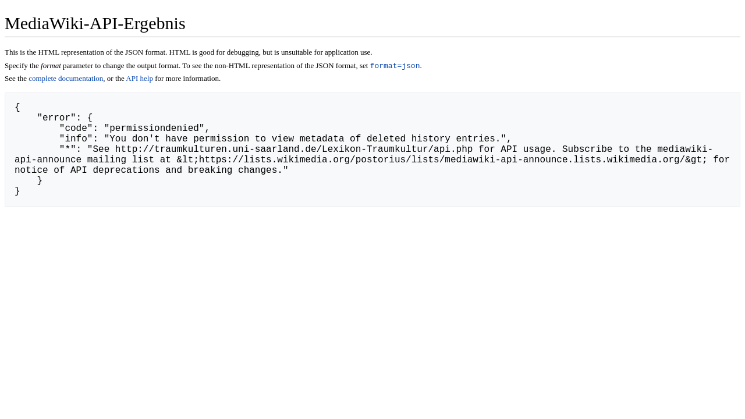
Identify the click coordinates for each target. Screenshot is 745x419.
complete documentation (66, 79)
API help (139, 79)
